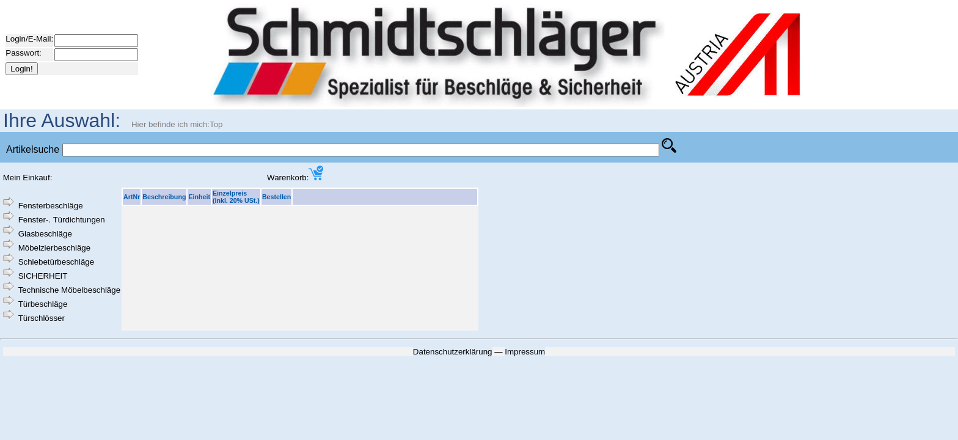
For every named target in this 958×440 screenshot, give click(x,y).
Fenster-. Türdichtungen (61, 219)
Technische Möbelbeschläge (69, 290)
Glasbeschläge (45, 233)
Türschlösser (41, 318)
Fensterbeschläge (50, 205)
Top (216, 124)
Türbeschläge (43, 304)
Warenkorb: (295, 177)
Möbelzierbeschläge (54, 247)
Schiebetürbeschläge (56, 261)
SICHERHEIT (43, 275)
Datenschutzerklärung (452, 351)
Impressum (525, 351)
